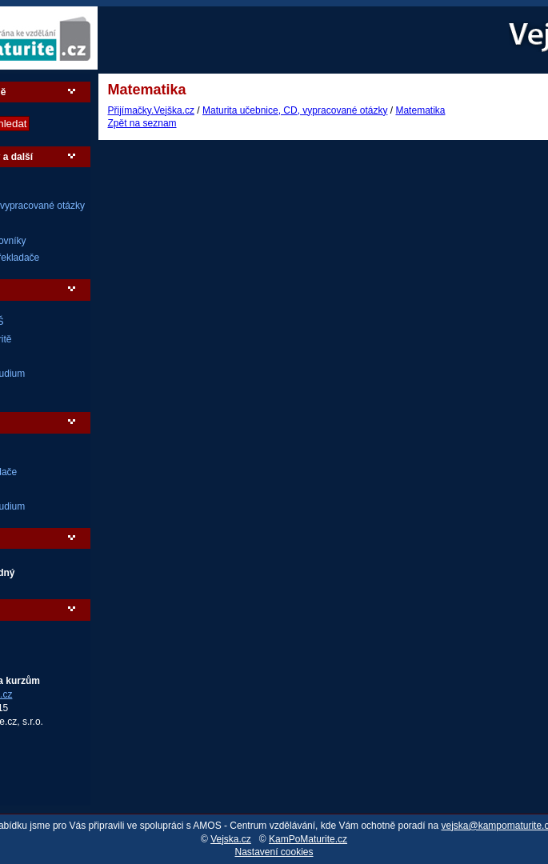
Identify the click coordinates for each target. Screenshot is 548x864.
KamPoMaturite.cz (308, 839)
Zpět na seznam (142, 123)
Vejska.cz (230, 839)
